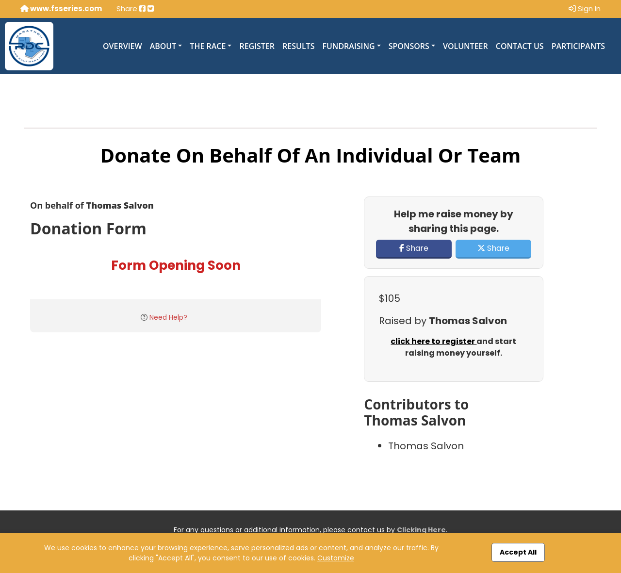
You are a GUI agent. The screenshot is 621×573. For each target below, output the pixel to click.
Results (298, 46)
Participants (578, 46)
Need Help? (168, 317)
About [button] (163, 46)
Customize (335, 558)
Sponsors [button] (409, 46)
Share (413, 248)
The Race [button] (208, 46)
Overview (122, 46)
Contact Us (520, 46)
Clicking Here (421, 530)
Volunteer (465, 46)
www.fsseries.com (61, 8)
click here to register (433, 341)
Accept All (518, 552)
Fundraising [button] (348, 46)
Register (257, 46)
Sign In (585, 8)
